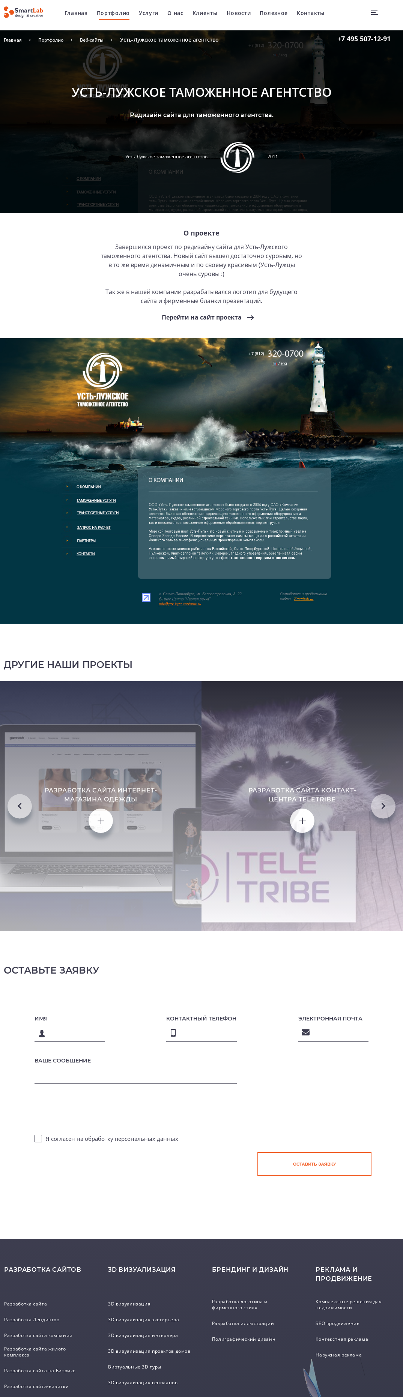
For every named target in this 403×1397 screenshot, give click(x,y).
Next (383, 951)
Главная (86, 14)
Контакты (321, 14)
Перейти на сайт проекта (201, 317)
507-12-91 (364, 38)
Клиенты (215, 14)
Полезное (284, 14)
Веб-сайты (102, 39)
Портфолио (123, 14)
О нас (186, 14)
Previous (20, 951)
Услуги (159, 14)
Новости (249, 14)
